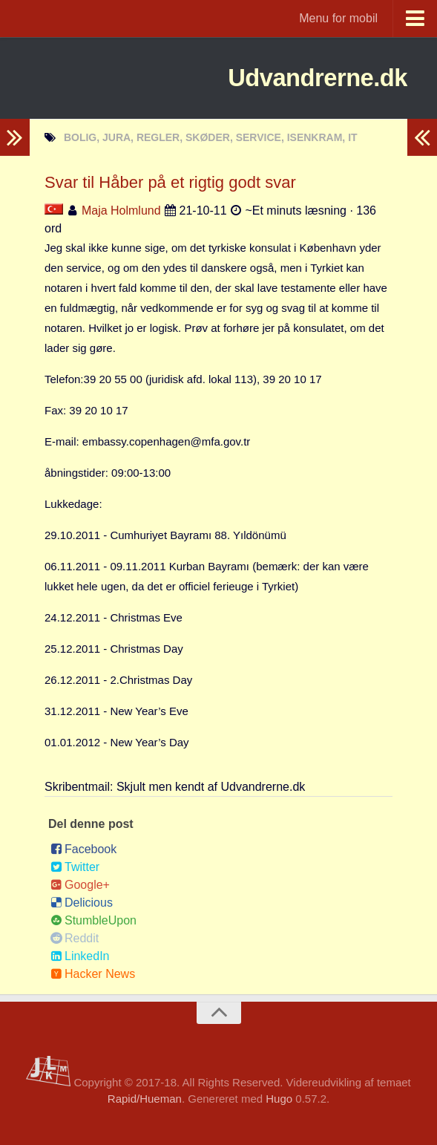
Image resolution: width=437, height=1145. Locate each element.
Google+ (80, 884)
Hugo (279, 1098)
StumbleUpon (93, 920)
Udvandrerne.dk (291, 77)
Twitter (74, 867)
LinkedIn (80, 956)
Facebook (83, 849)
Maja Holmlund (121, 210)
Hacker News (92, 974)
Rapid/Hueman (145, 1098)
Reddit (74, 938)
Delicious (81, 902)
